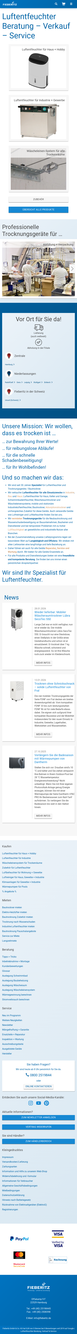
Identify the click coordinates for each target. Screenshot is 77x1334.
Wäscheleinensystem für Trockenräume (22, 863)
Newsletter (7, 1025)
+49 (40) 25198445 (41, 1308)
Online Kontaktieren (38, 1086)
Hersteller (7, 1053)
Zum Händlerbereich (39, 1141)
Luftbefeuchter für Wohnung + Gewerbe (22, 872)
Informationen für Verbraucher (17, 1181)
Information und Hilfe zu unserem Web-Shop (24, 1171)
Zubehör (38, 199)
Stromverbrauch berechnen (15, 999)
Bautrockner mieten (12, 907)
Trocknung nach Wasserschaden (18, 921)
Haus (19, 496)
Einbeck (48, 382)
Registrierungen (10, 1209)
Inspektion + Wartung (13, 1039)
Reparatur (51, 548)
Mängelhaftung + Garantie (15, 1029)
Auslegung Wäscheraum (14, 985)
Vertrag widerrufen (38, 1126)
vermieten (17, 518)
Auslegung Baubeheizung (15, 980)
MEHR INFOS (43, 662)
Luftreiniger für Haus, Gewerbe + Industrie (23, 877)
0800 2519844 (40, 1075)
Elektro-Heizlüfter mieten (14, 912)
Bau (10, 496)
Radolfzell (10, 382)
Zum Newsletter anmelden (38, 1117)
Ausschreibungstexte (12, 1044)
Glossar (6, 971)
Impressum (8, 1157)
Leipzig (28, 382)
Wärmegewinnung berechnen (17, 994)
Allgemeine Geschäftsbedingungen (19, 1185)
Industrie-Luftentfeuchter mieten (18, 926)
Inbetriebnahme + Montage (15, 961)
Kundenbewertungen (12, 966)
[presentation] (5, 268)
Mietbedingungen (11, 1190)
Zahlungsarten (9, 1166)
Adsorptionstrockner (56, 507)
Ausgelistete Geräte (12, 1048)
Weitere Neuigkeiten (12, 1020)
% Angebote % (9, 891)
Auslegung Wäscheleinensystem (18, 990)
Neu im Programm (11, 1015)
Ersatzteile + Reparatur (13, 1034)
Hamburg (10, 364)
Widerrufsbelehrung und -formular (19, 1176)
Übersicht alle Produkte (38, 209)
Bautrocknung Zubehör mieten (17, 917)
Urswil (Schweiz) (13, 400)
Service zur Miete (10, 936)
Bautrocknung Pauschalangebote (19, 931)
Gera (20, 382)
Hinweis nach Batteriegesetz (16, 1200)
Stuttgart (38, 382)
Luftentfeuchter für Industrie (16, 858)
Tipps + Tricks (9, 956)
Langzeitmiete (9, 940)
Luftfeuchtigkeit (16, 529)
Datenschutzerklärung (13, 1195)
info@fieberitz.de (42, 1318)
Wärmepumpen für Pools (14, 886)
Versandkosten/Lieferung (15, 1161)
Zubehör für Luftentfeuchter (16, 867)
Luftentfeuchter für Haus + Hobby (19, 853)
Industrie (70, 492)
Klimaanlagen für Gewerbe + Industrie (21, 882)
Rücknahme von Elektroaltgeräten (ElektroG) (24, 1204)
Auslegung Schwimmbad (15, 975)
